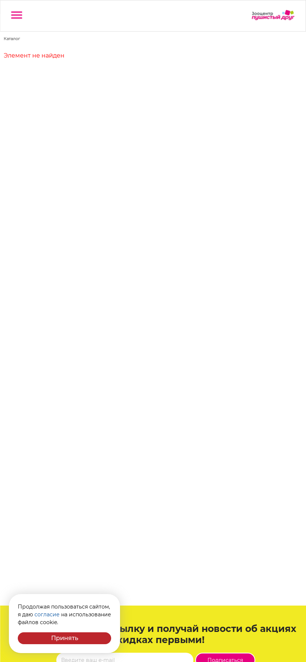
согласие (47, 614)
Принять (64, 638)
